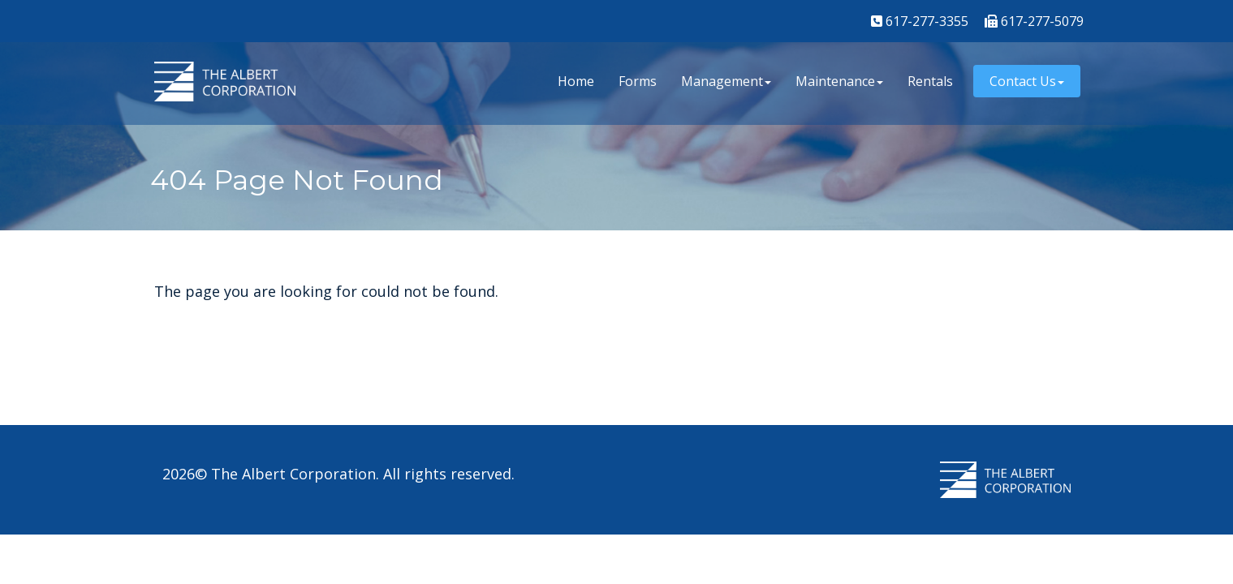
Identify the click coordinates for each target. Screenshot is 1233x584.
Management (726, 81)
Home (576, 81)
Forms (638, 81)
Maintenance (839, 81)
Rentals (930, 81)
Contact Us (1026, 81)
